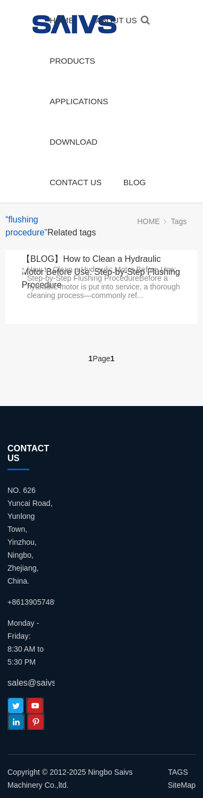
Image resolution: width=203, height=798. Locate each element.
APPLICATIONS (79, 101)
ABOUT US (116, 20)
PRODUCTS (72, 60)
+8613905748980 (37, 602)
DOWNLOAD (73, 141)
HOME (62, 20)
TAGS (178, 772)
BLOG (134, 182)
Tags (179, 221)
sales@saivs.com (41, 682)
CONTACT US (76, 182)
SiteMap (181, 785)
